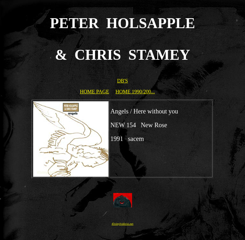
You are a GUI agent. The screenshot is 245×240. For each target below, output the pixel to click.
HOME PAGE (94, 91)
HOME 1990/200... (135, 91)
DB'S (122, 80)
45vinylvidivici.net (122, 223)
